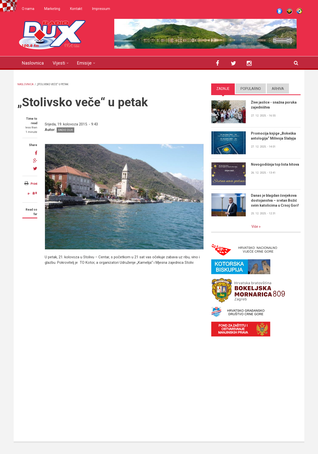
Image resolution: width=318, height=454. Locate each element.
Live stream (279, 11)
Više (255, 226)
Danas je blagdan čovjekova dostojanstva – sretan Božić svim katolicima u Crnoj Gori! (275, 200)
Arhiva (278, 89)
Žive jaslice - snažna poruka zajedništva (274, 104)
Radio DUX (65, 130)
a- (29, 193)
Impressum (101, 9)
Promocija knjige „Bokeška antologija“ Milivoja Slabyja (273, 135)
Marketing (52, 9)
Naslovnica (33, 63)
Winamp (289, 11)
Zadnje (223, 89)
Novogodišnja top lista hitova (275, 164)
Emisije (84, 63)
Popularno (250, 89)
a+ (34, 192)
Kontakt (76, 9)
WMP (299, 11)
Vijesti (59, 63)
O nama (28, 9)
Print (34, 184)
